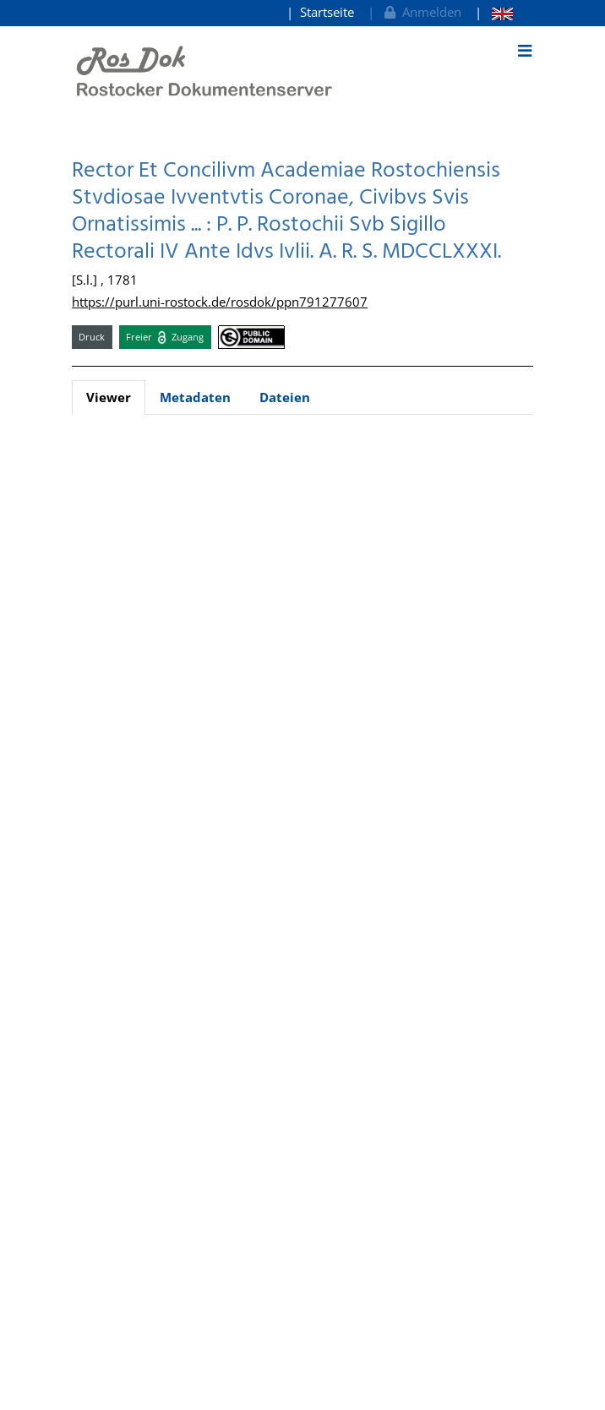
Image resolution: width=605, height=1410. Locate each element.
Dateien (284, 397)
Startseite (327, 11)
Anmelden (421, 11)
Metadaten (195, 397)
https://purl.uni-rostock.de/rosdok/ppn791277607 (220, 301)
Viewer (108, 397)
